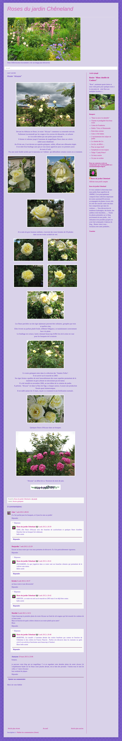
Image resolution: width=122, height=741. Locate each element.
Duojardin (15, 546)
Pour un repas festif (97, 147)
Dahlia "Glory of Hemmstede (101, 128)
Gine (13, 512)
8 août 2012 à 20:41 (44, 561)
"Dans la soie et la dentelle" (100, 118)
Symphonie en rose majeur (100, 150)
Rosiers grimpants (18, 501)
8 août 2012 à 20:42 (44, 595)
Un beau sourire (96, 155)
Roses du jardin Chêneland (40, 9)
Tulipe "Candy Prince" (98, 152)
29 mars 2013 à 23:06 (26, 657)
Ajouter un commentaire (16, 679)
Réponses (17, 523)
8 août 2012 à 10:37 (23, 581)
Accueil (8, 68)
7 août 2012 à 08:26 (22, 512)
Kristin (14, 581)
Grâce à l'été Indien (97, 134)
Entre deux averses (97, 131)
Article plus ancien (77, 728)
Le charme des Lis (97, 141)
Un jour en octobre (97, 158)
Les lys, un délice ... (97, 144)
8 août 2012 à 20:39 (44, 527)
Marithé (14, 613)
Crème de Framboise (98, 125)
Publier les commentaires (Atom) (28, 732)
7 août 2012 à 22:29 (26, 546)
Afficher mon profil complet (98, 182)
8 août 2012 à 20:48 (44, 634)
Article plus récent (14, 728)
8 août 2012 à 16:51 (24, 613)
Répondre (15, 518)
